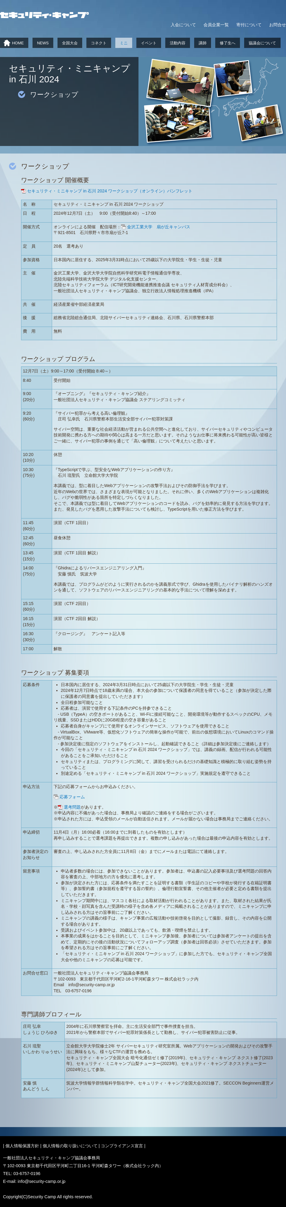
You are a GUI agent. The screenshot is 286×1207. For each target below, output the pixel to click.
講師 (203, 43)
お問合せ (277, 24)
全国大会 (70, 43)
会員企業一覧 (216, 24)
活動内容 (177, 43)
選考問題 (72, 807)
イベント (149, 43)
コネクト (99, 43)
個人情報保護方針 (22, 1145)
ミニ (124, 43)
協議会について (262, 43)
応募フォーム (72, 796)
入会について (183, 24)
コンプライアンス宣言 (122, 1145)
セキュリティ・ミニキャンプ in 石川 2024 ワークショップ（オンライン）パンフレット (109, 190)
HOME (18, 43)
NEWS (43, 43)
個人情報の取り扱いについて (70, 1145)
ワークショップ (54, 94)
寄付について (249, 24)
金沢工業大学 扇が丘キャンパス (160, 226)
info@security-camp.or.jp (42, 1181)
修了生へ (227, 43)
